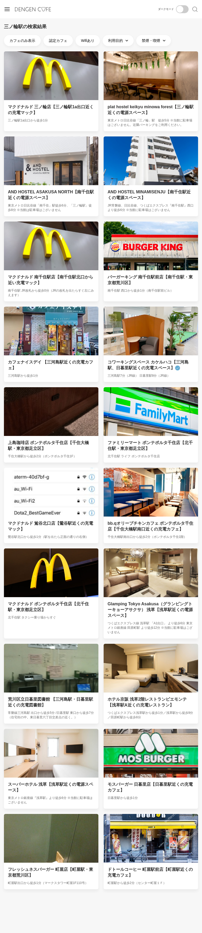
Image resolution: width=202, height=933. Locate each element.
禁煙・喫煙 (154, 40)
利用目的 (118, 40)
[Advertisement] (101, 908)
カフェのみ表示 (22, 40)
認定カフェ (58, 40)
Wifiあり (87, 40)
